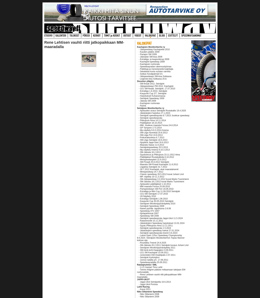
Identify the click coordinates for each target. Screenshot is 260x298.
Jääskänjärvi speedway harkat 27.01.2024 (159, 230)
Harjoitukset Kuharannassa (152, 96)
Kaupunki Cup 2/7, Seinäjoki (153, 93)
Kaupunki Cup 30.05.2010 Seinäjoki (156, 201)
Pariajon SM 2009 (148, 54)
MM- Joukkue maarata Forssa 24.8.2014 (159, 125)
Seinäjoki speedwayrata (151, 118)
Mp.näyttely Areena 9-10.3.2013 (155, 150)
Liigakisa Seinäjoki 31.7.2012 (153, 167)
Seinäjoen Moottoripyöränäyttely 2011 (157, 247)
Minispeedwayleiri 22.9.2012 (153, 159)
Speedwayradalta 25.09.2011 (153, 262)
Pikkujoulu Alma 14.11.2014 (153, 120)
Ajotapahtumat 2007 (149, 213)
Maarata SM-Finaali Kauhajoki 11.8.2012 (159, 164)
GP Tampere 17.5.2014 (151, 128)
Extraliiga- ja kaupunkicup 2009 (154, 59)
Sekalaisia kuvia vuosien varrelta (155, 71)
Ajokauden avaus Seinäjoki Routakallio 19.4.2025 (163, 110)
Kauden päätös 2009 (149, 52)
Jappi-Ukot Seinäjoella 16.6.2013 (155, 282)
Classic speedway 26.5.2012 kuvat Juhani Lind (162, 174)
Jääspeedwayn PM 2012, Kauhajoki (156, 86)
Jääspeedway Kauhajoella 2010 (155, 49)
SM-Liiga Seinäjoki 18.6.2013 (153, 140)
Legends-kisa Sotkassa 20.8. (153, 79)
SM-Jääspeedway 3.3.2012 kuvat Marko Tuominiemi (164, 179)
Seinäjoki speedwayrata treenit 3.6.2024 (158, 233)
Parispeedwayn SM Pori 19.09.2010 (156, 189)
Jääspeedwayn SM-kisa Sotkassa (155, 76)
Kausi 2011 (145, 289)
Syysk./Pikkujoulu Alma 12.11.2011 (156, 225)
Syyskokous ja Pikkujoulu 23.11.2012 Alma (160, 154)
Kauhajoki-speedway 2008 (152, 61)
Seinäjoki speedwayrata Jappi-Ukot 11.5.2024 (161, 218)
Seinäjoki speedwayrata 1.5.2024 (155, 228)
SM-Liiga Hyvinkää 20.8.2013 (153, 132)
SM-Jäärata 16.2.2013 (150, 152)
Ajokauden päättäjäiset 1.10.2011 (155, 184)
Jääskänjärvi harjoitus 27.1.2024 (155, 113)
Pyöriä (143, 106)
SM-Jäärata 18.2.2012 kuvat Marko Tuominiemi (162, 181)
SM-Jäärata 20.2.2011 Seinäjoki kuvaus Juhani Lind (164, 245)
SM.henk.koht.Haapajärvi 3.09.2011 (156, 250)
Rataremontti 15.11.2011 (151, 221)
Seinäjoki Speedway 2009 (152, 98)
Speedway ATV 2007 (149, 211)
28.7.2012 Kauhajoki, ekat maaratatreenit (159, 169)
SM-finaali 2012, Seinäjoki (152, 83)
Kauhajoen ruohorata (150, 64)
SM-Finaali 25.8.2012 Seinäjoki (154, 162)
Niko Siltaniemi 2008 (149, 294)
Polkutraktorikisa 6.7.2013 (152, 137)
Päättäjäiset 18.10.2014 (151, 123)
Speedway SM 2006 (149, 216)
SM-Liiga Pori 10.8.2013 (151, 135)
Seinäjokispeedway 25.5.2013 (154, 147)
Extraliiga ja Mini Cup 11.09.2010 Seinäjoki (160, 191)
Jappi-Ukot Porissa (149, 284)
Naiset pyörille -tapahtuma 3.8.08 (155, 208)
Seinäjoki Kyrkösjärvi (149, 257)
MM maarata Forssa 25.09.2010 (155, 186)
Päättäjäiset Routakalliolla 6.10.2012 (157, 157)
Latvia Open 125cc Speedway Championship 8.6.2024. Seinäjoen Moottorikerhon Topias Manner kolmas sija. (161, 238)
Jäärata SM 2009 (148, 101)
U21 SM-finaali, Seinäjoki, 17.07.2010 (157, 88)
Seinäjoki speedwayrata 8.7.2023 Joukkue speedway (164, 115)
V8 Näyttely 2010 (148, 196)
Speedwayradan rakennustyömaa (155, 66)
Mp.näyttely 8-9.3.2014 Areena (154, 130)
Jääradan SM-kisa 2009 (151, 57)
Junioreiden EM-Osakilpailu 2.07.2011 (157, 255)
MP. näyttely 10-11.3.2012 (152, 176)
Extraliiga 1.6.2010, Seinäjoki (153, 91)
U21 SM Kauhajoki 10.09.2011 (154, 252)
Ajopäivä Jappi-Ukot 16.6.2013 (154, 142)
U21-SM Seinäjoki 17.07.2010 (154, 194)
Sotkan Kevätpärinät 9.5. (151, 74)
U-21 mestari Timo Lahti (151, 267)
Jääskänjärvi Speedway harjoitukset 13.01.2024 (162, 223)
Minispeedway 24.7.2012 (151, 172)
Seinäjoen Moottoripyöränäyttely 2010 (157, 203)
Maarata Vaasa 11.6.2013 (152, 145)
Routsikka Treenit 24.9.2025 (153, 243)
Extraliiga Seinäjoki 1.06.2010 (154, 199)
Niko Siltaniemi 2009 (149, 296)
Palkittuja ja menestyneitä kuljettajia (156, 69)
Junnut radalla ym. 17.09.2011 (154, 260)
